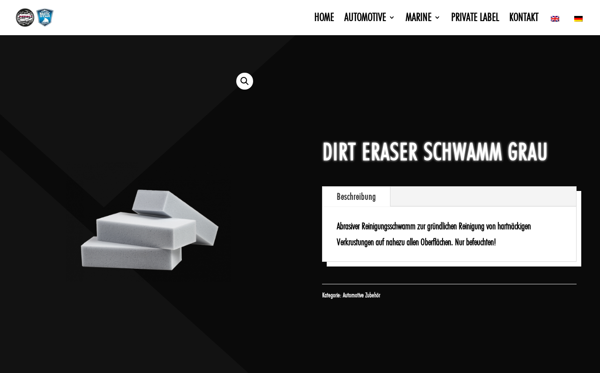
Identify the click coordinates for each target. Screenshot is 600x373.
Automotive (365, 19)
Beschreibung (356, 196)
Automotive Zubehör (361, 295)
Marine (418, 19)
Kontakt (523, 19)
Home (324, 19)
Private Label (475, 19)
